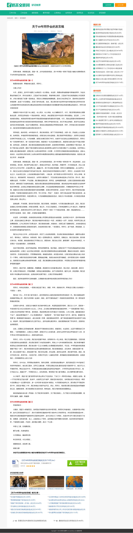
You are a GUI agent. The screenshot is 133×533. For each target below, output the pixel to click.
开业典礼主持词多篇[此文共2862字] (23, 506)
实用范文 (80, 13)
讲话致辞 (36, 5)
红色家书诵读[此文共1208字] (21, 497)
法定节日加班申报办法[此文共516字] (108, 61)
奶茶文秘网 (63, 531)
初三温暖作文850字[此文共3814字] (107, 40)
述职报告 (35, 13)
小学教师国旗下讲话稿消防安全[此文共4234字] (65, 503)
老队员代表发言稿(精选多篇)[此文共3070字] (26, 509)
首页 (16, 18)
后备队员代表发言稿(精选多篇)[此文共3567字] (27, 513)
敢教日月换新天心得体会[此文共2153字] (109, 131)
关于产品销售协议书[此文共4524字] (108, 110)
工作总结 (23, 13)
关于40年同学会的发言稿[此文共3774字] (109, 83)
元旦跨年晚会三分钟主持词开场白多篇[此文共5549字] (67, 497)
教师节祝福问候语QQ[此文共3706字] (108, 124)
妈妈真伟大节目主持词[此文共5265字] (62, 506)
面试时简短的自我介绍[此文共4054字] (109, 33)
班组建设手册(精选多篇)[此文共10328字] (109, 127)
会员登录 (108, 5)
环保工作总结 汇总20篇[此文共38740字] (109, 51)
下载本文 (59, 31)
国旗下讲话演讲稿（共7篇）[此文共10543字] (26, 503)
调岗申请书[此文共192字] (104, 58)
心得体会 (57, 13)
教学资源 (46, 13)
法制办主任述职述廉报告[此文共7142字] (109, 96)
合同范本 (68, 13)
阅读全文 (53, 31)
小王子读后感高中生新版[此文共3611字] (109, 106)
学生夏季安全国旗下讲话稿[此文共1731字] (63, 513)
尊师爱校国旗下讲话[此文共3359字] (23, 500)
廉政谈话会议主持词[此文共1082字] (71, 521)
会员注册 (120, 5)
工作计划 (12, 13)
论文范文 (91, 13)
